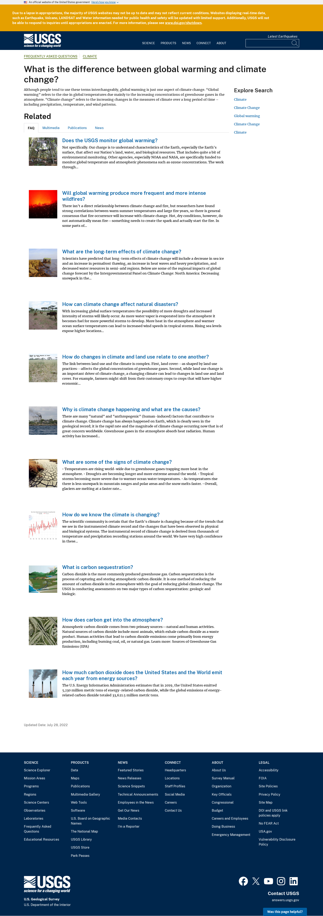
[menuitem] (148, 41)
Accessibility (269, 770)
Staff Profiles (175, 786)
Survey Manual (223, 778)
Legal (264, 763)
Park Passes (80, 856)
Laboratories (33, 818)
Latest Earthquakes (282, 36)
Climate (90, 56)
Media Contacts (130, 818)
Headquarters (175, 770)
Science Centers (36, 802)
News (186, 43)
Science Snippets (131, 786)
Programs (31, 786)
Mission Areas (34, 778)
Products (168, 43)
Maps (75, 778)
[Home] (42, 46)
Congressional (223, 802)
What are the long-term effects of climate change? (121, 251)
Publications (77, 128)
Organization (221, 786)
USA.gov (265, 831)
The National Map (84, 831)
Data (74, 770)
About (221, 43)
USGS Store (80, 847)
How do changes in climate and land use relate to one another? (135, 357)
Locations (172, 778)
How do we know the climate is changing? (111, 514)
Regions (30, 794)
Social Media (175, 794)
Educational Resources (41, 839)
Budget (217, 810)
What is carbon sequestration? (97, 567)
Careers (171, 802)
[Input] (272, 43)
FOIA (263, 778)
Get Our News (128, 810)
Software (78, 810)
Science (148, 43)
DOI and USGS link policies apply (273, 813)
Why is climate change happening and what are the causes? (131, 409)
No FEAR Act (269, 823)
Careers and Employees (230, 818)
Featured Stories (131, 770)
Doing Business (223, 826)
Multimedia (51, 128)
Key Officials (222, 794)
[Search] (295, 43)
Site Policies (268, 786)
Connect (204, 43)
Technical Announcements (138, 794)
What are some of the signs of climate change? (117, 462)
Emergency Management (231, 835)
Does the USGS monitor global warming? (110, 140)
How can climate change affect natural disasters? (120, 304)
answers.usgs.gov (285, 900)
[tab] (31, 128)
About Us (219, 770)
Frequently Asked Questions (50, 56)
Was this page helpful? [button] (285, 912)
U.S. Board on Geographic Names (90, 821)
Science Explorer (37, 770)
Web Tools (79, 802)
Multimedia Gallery (85, 794)
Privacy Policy (269, 794)
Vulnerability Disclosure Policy (277, 842)
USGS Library (81, 839)
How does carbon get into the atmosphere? (112, 620)
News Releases (129, 778)
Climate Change (247, 108)
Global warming (247, 116)
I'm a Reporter (128, 826)
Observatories (34, 810)
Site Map (266, 802)
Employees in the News (136, 802)
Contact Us (173, 810)
